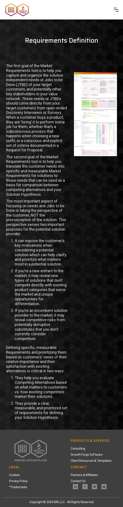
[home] (17, 9)
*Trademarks (18, 487)
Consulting (78, 448)
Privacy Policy (18, 481)
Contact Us (78, 481)
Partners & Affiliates (84, 475)
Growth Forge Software (87, 454)
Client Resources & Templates (91, 460)
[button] (116, 10)
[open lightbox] (95, 112)
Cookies (14, 475)
